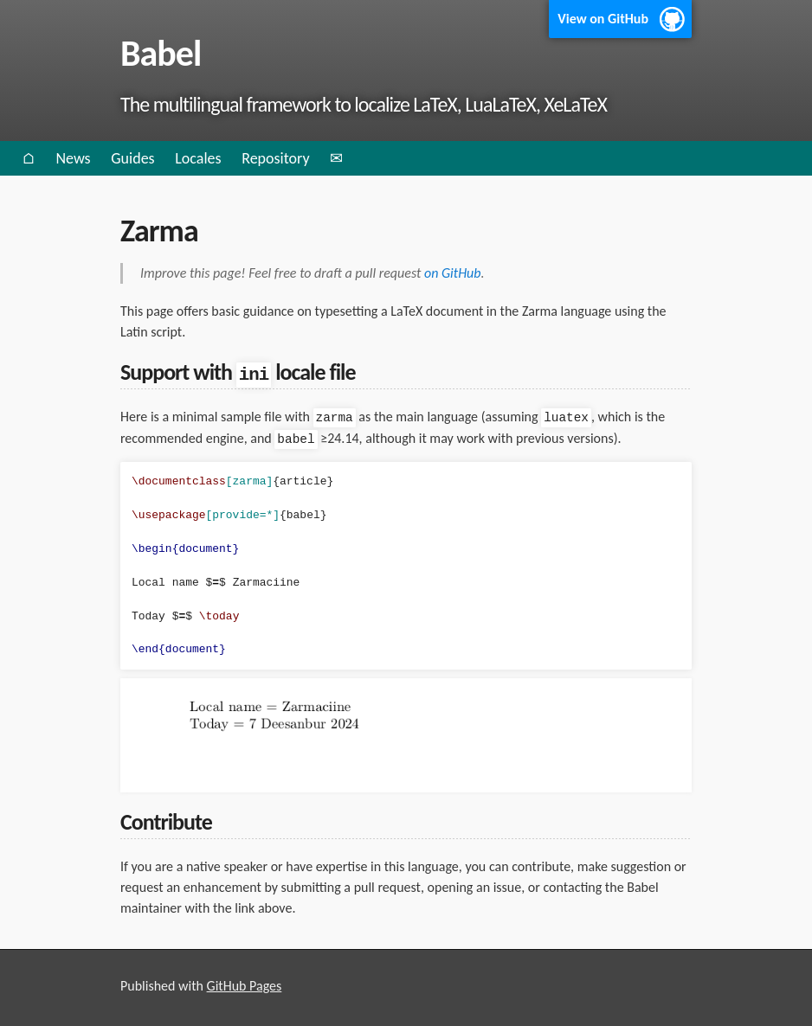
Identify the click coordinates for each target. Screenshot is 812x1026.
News (72, 158)
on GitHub (452, 273)
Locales (198, 158)
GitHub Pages (244, 985)
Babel (160, 53)
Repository (275, 158)
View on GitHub (602, 18)
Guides (132, 158)
